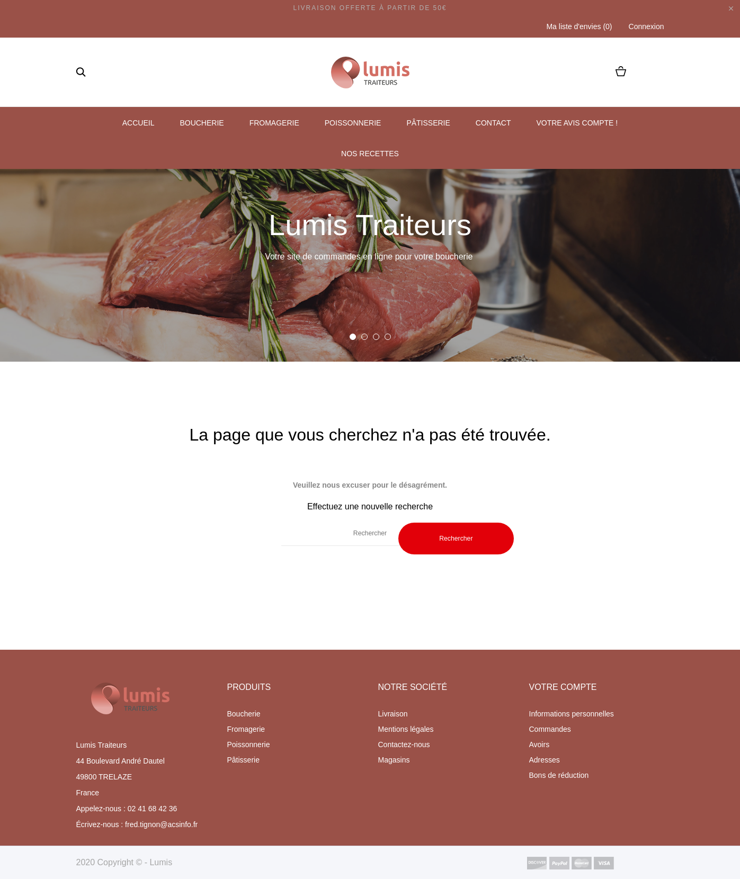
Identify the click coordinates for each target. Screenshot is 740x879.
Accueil (138, 123)
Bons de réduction (559, 775)
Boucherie (202, 123)
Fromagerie (274, 123)
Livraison (393, 714)
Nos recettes (370, 153)
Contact (493, 123)
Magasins (394, 760)
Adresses (544, 760)
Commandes (550, 729)
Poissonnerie (353, 123)
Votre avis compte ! (577, 123)
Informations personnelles (571, 714)
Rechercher (455, 538)
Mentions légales (406, 729)
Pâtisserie (428, 123)
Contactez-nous (404, 744)
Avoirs (539, 744)
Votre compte (563, 687)
